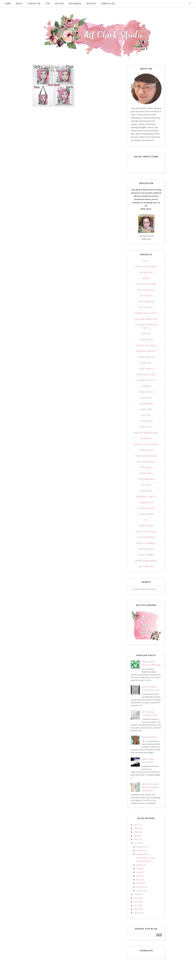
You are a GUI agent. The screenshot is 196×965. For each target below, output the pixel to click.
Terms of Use (108, 3)
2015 (136, 894)
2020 (136, 828)
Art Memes (146, 295)
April (138, 879)
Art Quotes (146, 307)
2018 (136, 835)
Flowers (146, 386)
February (140, 887)
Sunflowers (146, 514)
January (140, 890)
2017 (136, 839)
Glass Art (146, 397)
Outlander (146, 467)
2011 (136, 909)
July (138, 868)
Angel (146, 278)
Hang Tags (146, 409)
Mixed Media (146, 450)
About (19, 3)
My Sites (59, 3)
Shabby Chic (146, 502)
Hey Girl (146, 415)
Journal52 (146, 421)
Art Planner (146, 301)
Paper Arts (146, 473)
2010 (136, 912)
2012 (136, 905)
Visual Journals (146, 543)
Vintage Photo (146, 537)
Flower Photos (146, 380)
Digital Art (146, 339)
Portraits (146, 490)
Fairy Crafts (146, 368)
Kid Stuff (146, 427)
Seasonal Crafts (146, 496)
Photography (146, 479)
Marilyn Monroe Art (146, 432)
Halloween (146, 403)
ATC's (146, 261)
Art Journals (146, 290)
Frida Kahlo (146, 392)
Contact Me (34, 3)
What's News (146, 554)
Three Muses (146, 525)
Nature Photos (146, 461)
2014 (136, 898)
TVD (146, 520)
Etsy (48, 3)
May (138, 876)
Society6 (91, 3)
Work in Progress (146, 560)
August (139, 865)
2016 (136, 843)
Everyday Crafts (146, 351)
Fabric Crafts (146, 357)
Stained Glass (146, 508)
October (140, 850)
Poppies (146, 485)
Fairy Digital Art (146, 374)
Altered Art (146, 272)
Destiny (146, 333)
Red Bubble (75, 3)
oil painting (146, 566)
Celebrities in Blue (146, 313)
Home (8, 3)
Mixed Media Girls (146, 456)
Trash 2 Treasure (146, 531)
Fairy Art (146, 362)
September (141, 854)
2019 (136, 832)
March (139, 883)
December (141, 847)
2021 (136, 824)
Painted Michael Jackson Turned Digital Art (150, 787)
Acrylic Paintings (146, 266)
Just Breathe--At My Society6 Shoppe (53, 69)
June (138, 872)
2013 (136, 901)
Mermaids (146, 438)
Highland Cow (149, 737)
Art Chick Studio (146, 284)
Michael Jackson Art (146, 444)
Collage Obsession (146, 319)
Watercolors (146, 549)
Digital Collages (146, 345)
